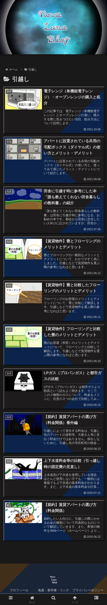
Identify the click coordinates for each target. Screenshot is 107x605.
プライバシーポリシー (87, 591)
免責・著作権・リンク (53, 591)
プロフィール (19, 591)
